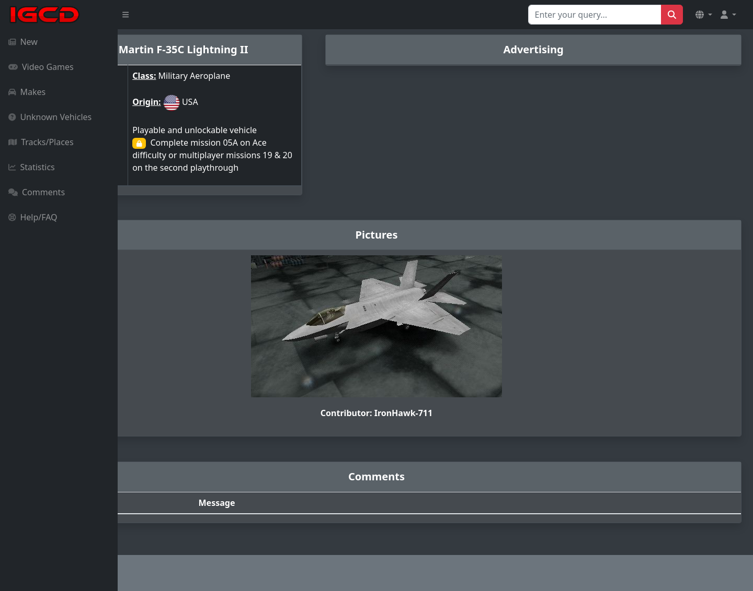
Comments (36, 192)
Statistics (31, 167)
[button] (703, 14)
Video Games (41, 67)
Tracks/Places (41, 142)
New (23, 42)
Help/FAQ (33, 217)
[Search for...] (594, 15)
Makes (26, 92)
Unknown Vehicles (50, 117)
